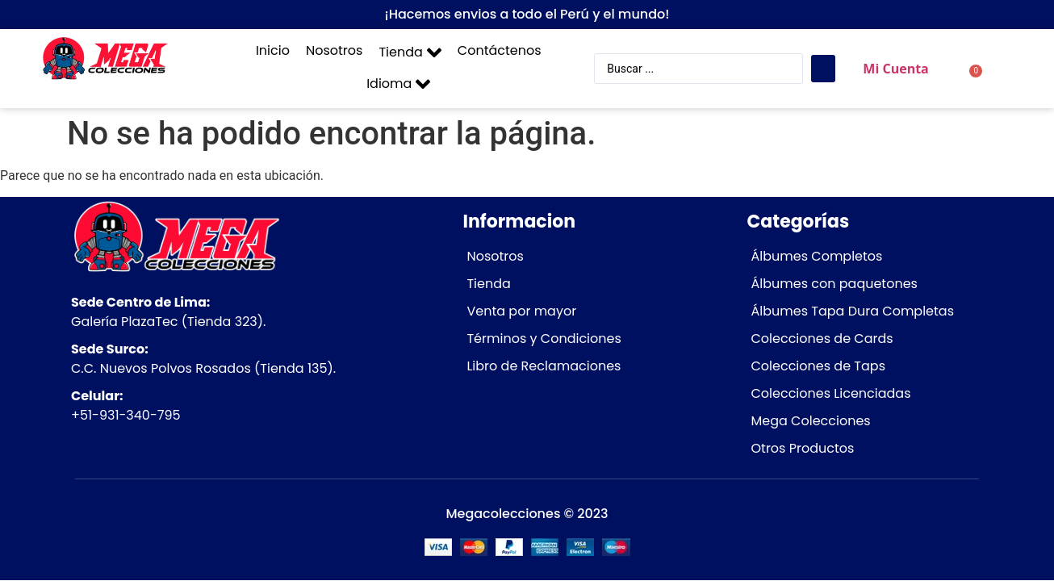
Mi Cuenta (895, 68)
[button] (409, 53)
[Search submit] (823, 68)
